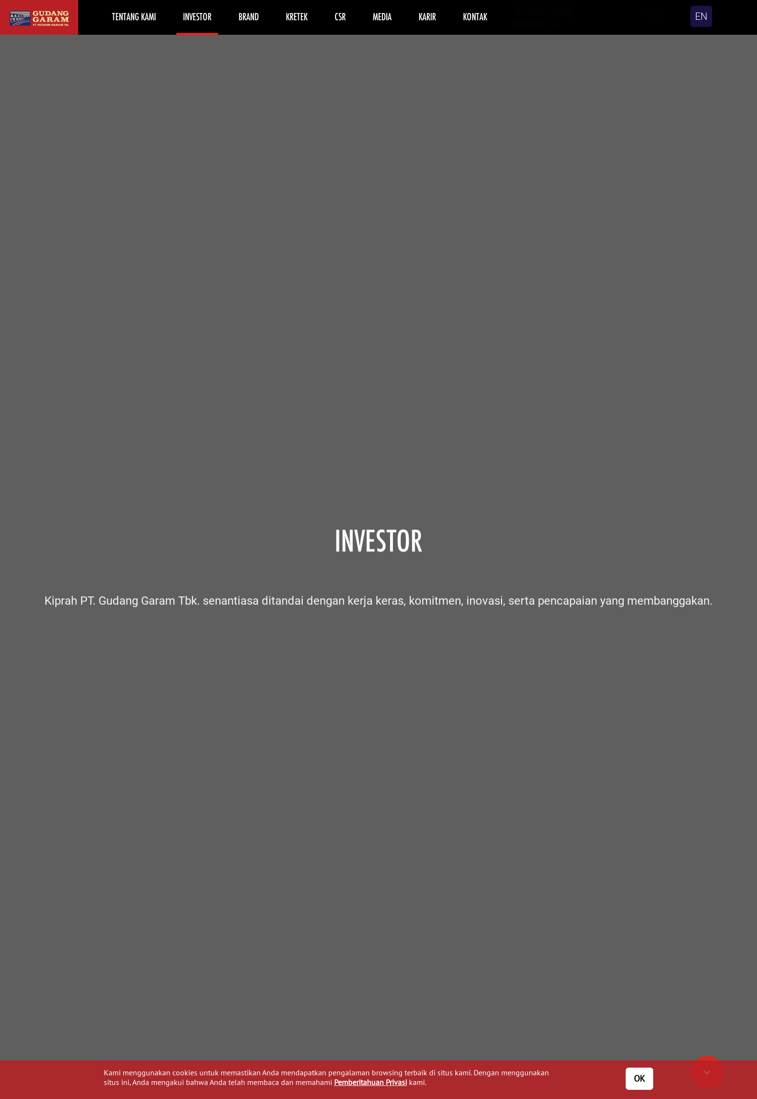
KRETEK (297, 16)
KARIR (427, 16)
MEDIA (382, 16)
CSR (340, 16)
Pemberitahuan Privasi (370, 1082)
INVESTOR (197, 16)
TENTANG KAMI (134, 16)
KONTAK (475, 16)
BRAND (248, 16)
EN (701, 16)
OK (639, 1078)
